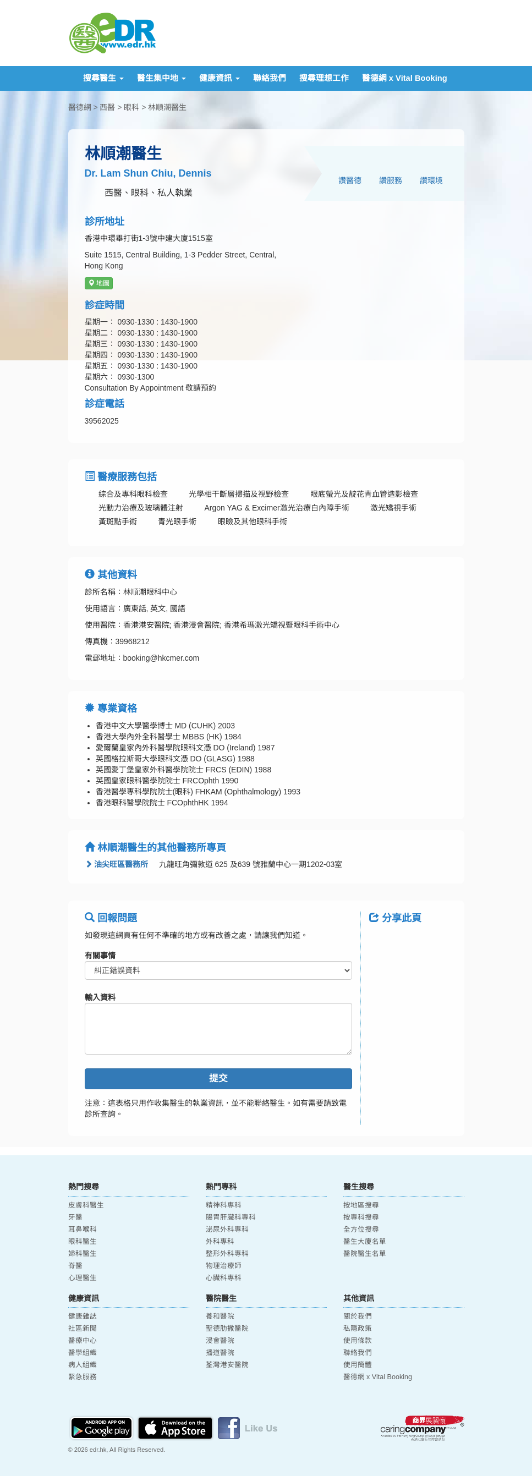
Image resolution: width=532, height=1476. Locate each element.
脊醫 (75, 1266)
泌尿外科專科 (227, 1229)
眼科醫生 (82, 1241)
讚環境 (431, 180)
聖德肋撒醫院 (227, 1328)
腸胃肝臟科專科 (231, 1217)
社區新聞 (82, 1328)
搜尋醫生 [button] (103, 78)
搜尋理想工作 (324, 78)
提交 (218, 1078)
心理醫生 (82, 1278)
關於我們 (357, 1316)
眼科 (131, 107)
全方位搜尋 (361, 1229)
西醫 (107, 107)
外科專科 (220, 1241)
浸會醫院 (220, 1341)
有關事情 (100, 955)
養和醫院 (220, 1316)
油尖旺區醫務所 (117, 864)
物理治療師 (224, 1266)
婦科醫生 (82, 1254)
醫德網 (79, 107)
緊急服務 (82, 1377)
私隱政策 (357, 1328)
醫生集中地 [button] (161, 78)
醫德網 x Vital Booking (404, 78)
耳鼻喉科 (82, 1229)
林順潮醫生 (167, 107)
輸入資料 (100, 997)
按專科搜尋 (361, 1217)
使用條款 (357, 1341)
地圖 (98, 283)
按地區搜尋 (361, 1205)
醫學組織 (82, 1353)
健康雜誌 (82, 1316)
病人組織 (82, 1365)
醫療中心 (82, 1341)
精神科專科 (224, 1205)
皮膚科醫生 (86, 1205)
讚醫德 (349, 180)
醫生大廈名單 (364, 1241)
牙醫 (75, 1217)
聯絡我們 (269, 78)
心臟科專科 (224, 1278)
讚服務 (390, 180)
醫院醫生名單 (364, 1254)
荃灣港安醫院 (227, 1365)
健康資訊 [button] (219, 78)
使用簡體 (357, 1365)
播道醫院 (220, 1353)
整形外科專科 (227, 1254)
